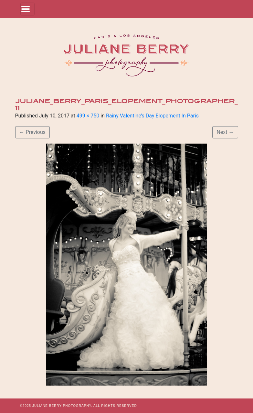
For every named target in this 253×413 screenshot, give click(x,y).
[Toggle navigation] (27, 9)
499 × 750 (88, 116)
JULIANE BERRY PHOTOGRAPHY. (62, 406)
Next (225, 132)
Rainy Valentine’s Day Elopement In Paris (152, 116)
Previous (32, 132)
